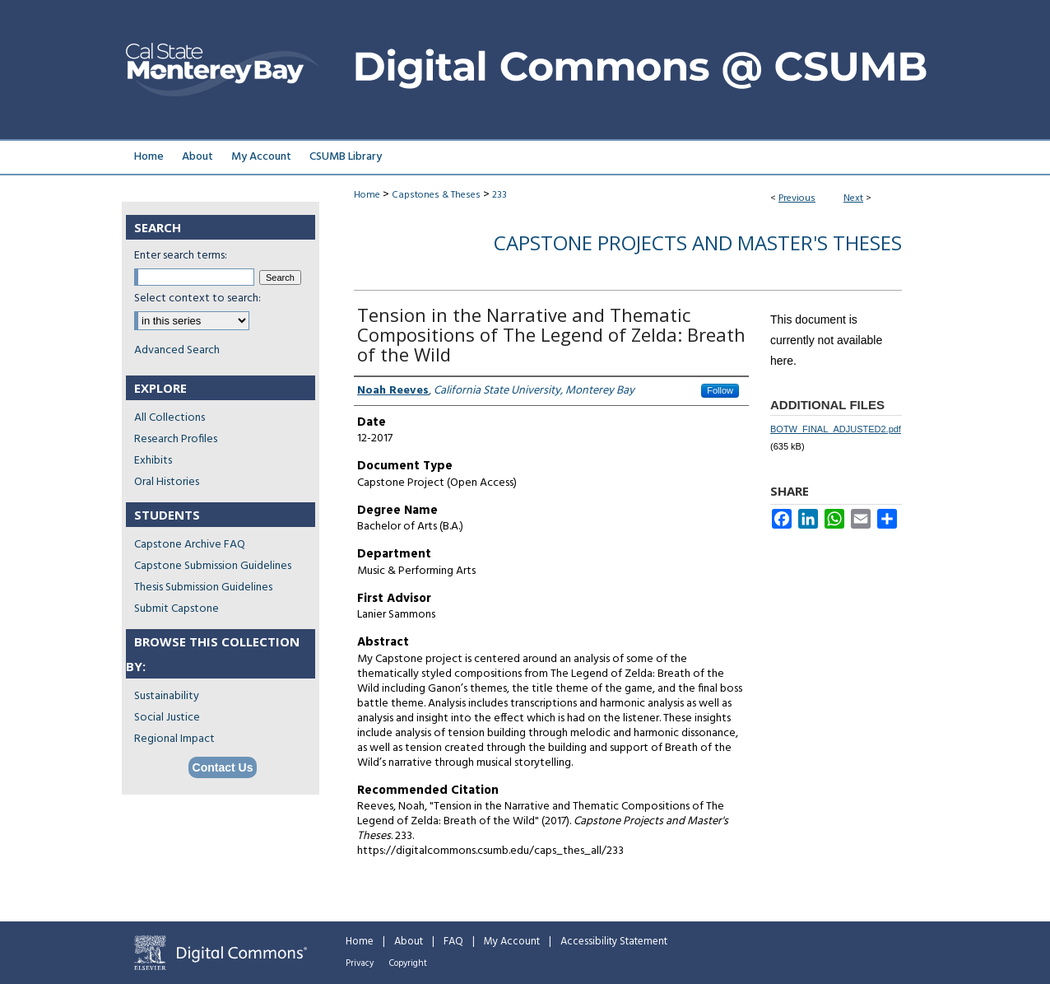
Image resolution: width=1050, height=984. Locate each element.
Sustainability (166, 696)
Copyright (408, 963)
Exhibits (153, 460)
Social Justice (167, 717)
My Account (512, 941)
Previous (796, 198)
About (408, 941)
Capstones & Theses (436, 195)
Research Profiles (175, 439)
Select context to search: (197, 298)
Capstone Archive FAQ (189, 544)
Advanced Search (177, 350)
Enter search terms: (180, 255)
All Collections (169, 417)
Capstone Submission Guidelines (212, 566)
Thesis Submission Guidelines (203, 587)
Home (367, 195)
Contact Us (223, 767)
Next (853, 198)
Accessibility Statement (613, 941)
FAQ (453, 941)
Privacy (360, 963)
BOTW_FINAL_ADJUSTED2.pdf (835, 429)
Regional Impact (174, 739)
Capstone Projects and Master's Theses (698, 242)
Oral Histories (166, 482)
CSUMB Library (345, 156)
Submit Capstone (176, 608)
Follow (720, 390)
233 (499, 195)
